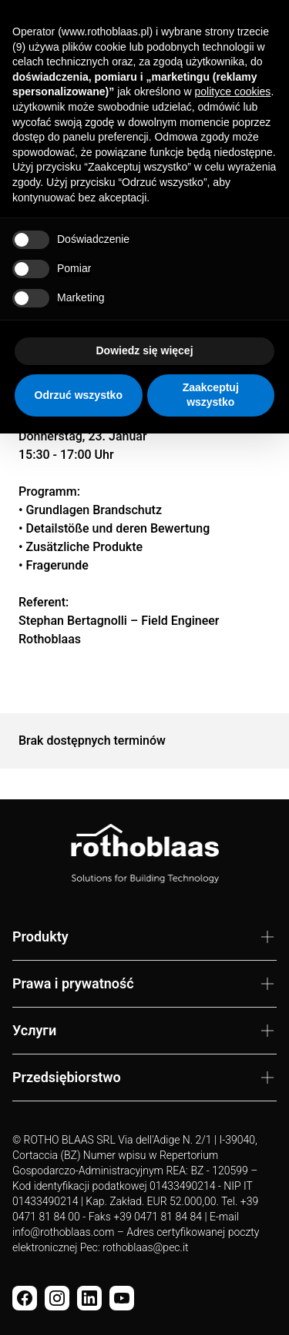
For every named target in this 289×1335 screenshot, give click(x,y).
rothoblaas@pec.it (145, 1247)
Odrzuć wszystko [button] (79, 395)
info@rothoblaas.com (63, 1232)
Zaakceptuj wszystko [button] (211, 395)
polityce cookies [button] (233, 91)
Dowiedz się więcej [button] (144, 350)
